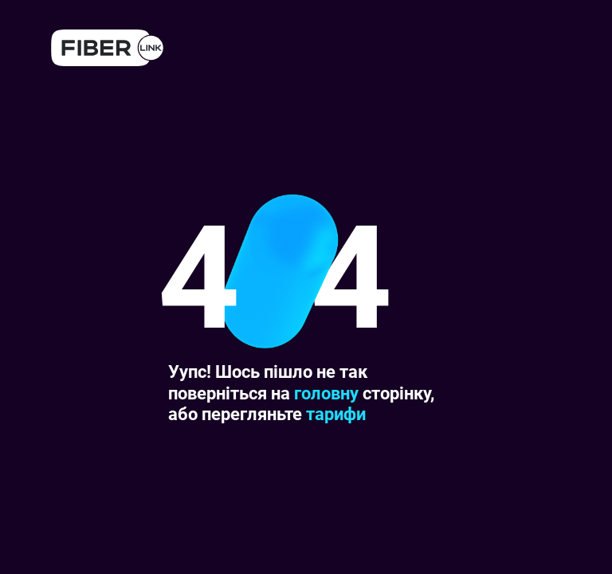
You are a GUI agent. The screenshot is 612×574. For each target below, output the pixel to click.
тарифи (336, 414)
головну (326, 393)
